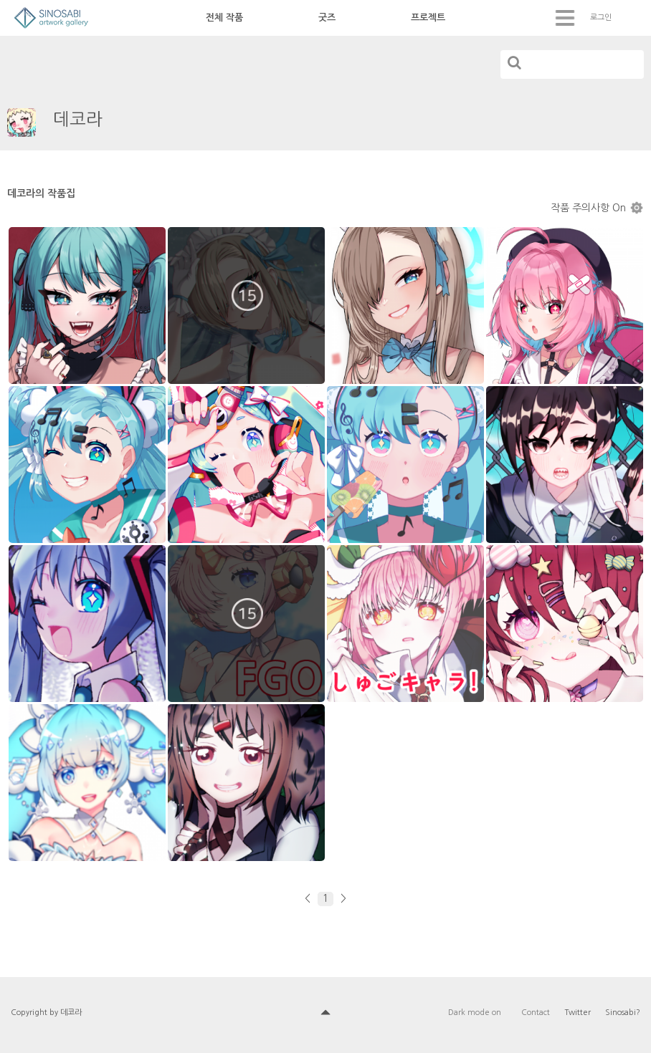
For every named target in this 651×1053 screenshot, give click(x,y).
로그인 (601, 17)
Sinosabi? (622, 1012)
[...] (572, 64)
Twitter (577, 1012)
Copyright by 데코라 (46, 1012)
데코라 (78, 119)
